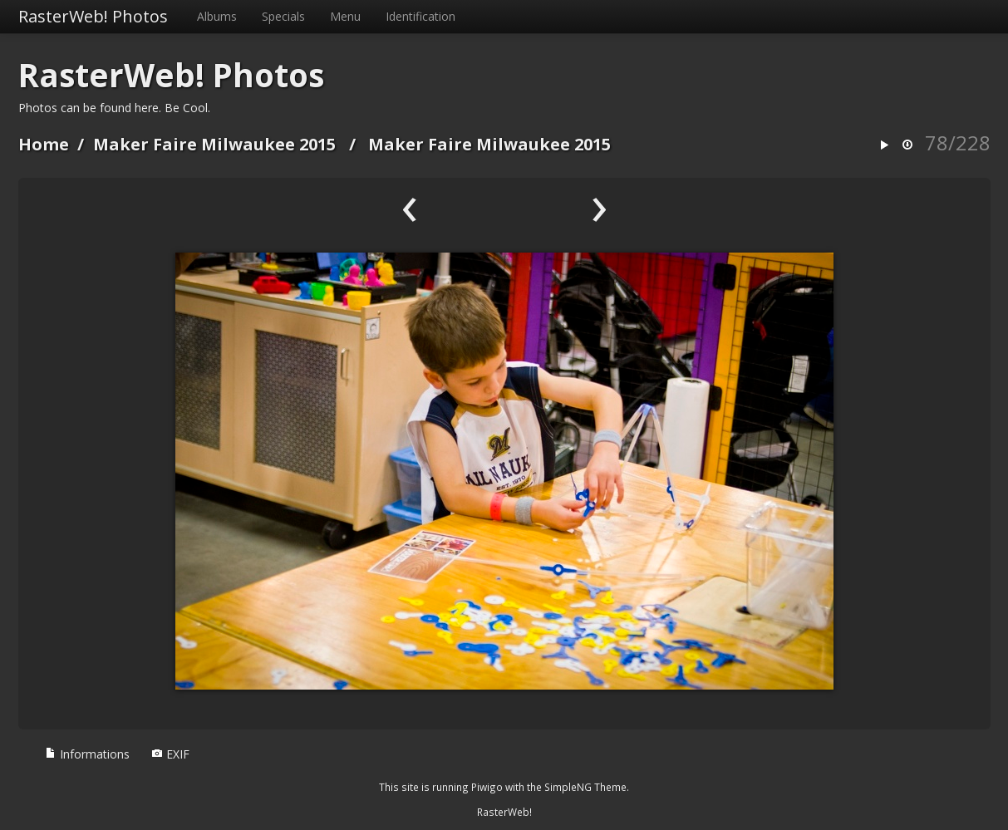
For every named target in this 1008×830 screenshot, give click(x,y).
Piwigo (487, 786)
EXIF (170, 754)
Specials (283, 16)
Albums (217, 16)
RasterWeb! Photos (93, 16)
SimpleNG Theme (585, 786)
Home (43, 144)
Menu (345, 16)
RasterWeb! (504, 811)
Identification (420, 16)
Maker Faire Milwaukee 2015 (214, 144)
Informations (87, 754)
